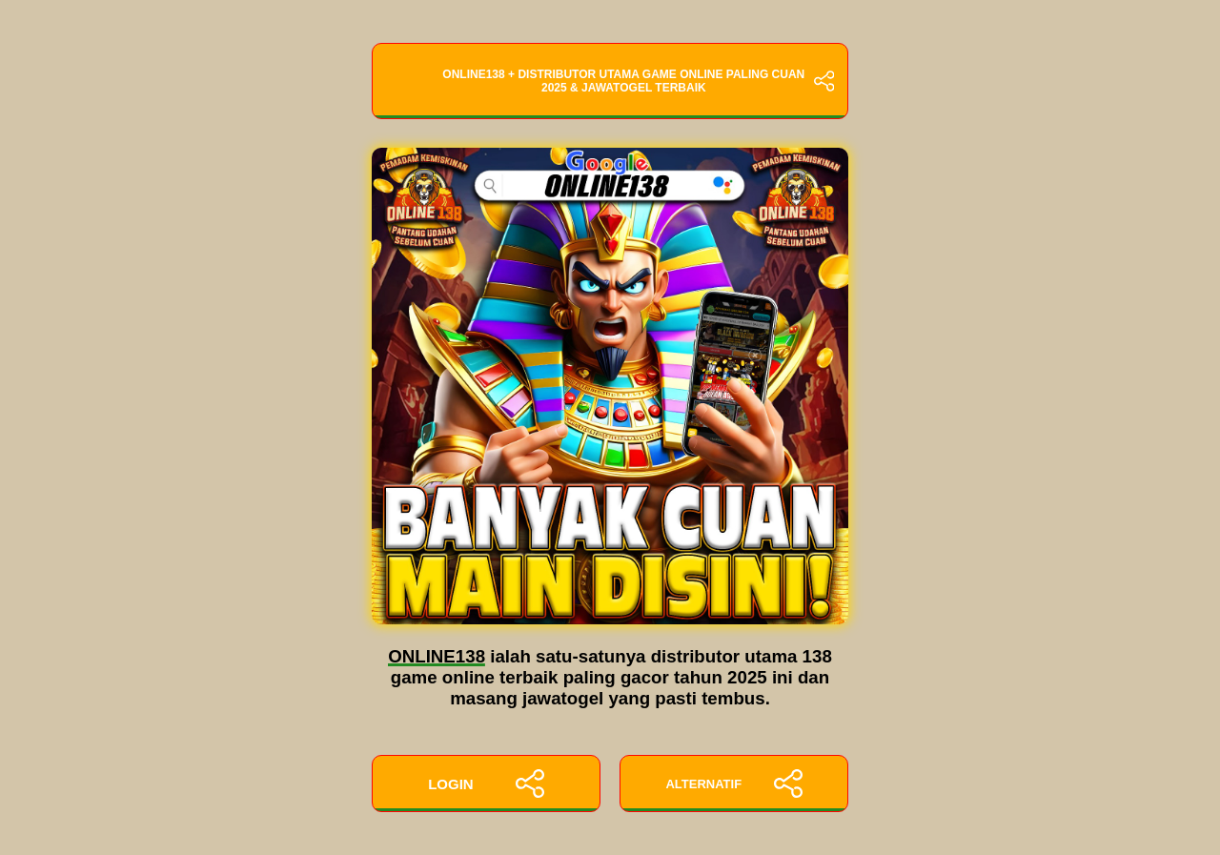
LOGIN (486, 783)
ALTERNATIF (733, 783)
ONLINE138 (436, 656)
